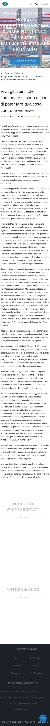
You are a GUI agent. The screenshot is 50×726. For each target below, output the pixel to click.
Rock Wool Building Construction (23, 703)
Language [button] (44, 4)
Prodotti (36, 658)
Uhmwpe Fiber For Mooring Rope (30, 698)
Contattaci (38, 673)
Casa (7, 73)
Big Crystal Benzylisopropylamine (30, 692)
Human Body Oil (23, 709)
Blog (37, 665)
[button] (31, 4)
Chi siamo (15, 673)
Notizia (17, 73)
